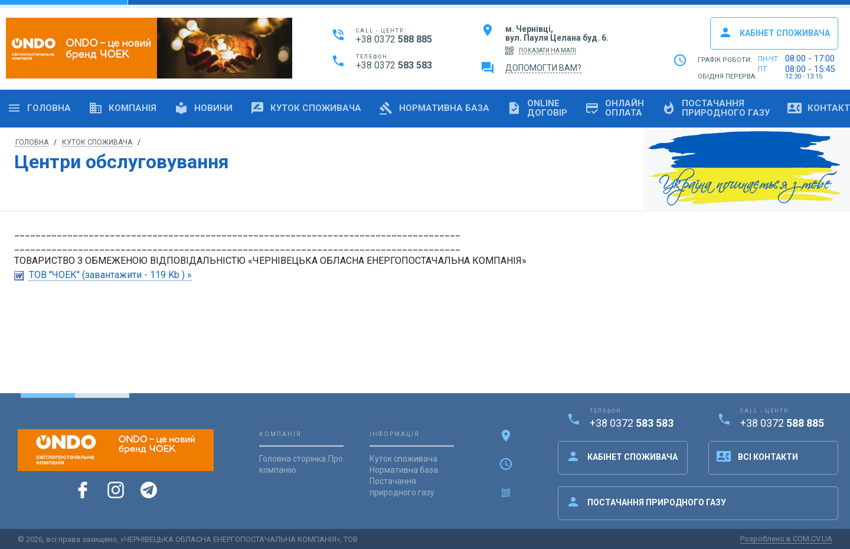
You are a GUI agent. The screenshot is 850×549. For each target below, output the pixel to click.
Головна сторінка (292, 458)
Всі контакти (757, 456)
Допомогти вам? (543, 68)
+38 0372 (394, 39)
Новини (203, 108)
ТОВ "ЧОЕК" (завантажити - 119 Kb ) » (110, 274)
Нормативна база (434, 108)
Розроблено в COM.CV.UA (786, 538)
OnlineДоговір (537, 108)
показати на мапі (547, 50)
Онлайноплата (614, 108)
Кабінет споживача (774, 32)
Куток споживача (305, 108)
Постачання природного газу (646, 502)
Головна (39, 108)
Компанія (122, 108)
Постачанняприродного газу (716, 108)
